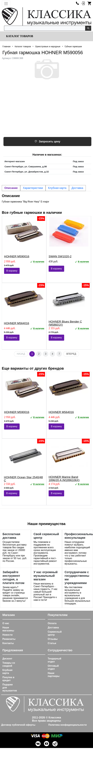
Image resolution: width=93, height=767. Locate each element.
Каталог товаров (19, 36)
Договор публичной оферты (18, 725)
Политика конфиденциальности (67, 725)
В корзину (11, 270)
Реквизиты (8, 639)
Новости (7, 634)
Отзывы (53, 639)
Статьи (52, 643)
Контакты (8, 643)
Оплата (52, 623)
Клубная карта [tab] (57, 187)
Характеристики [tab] (33, 187)
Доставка (53, 627)
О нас (5, 623)
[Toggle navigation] (6, 4)
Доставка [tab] (77, 187)
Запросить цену (47, 141)
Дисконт (7, 658)
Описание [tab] (11, 187)
